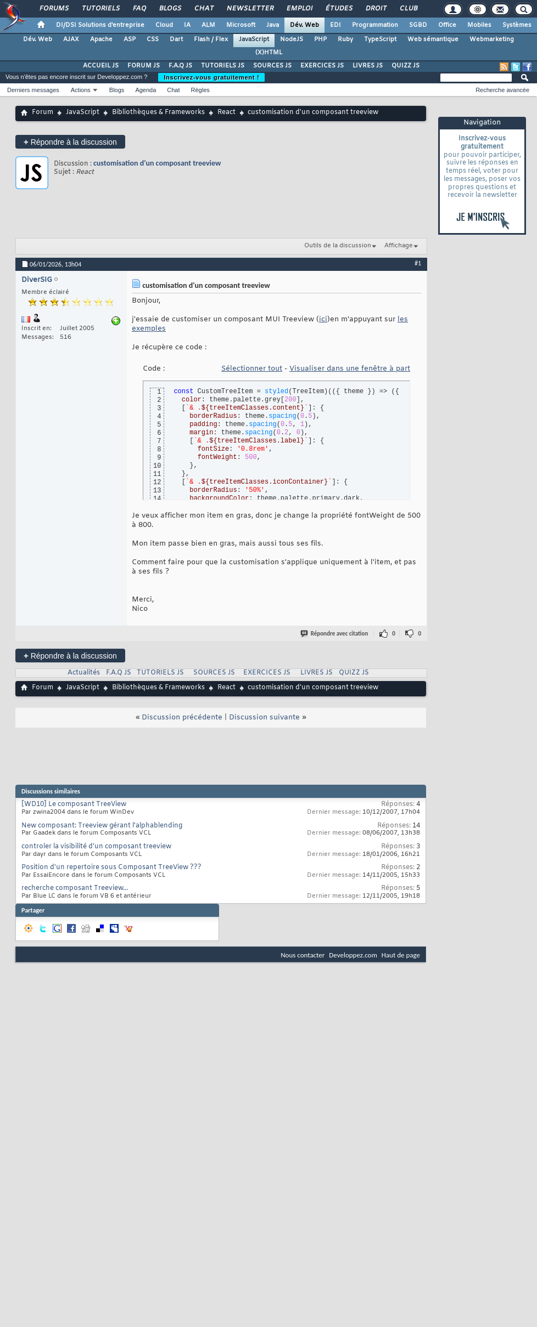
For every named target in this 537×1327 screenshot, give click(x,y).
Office (447, 25)
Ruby (345, 39)
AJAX (71, 39)
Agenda (145, 90)
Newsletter (249, 8)
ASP (130, 39)
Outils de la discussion (337, 245)
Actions (81, 90)
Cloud (164, 25)
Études (338, 8)
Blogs (170, 8)
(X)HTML (268, 52)
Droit (375, 8)
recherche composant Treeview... (74, 888)
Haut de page (401, 955)
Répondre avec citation (334, 633)
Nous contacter (303, 955)
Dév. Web (304, 25)
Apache (101, 39)
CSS (153, 39)
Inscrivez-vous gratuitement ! (211, 77)
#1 (418, 263)
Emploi (299, 8)
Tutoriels (100, 8)
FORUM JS (143, 66)
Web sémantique (432, 39)
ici (323, 319)
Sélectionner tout (251, 368)
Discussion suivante (264, 717)
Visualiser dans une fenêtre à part (349, 368)
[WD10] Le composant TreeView (73, 804)
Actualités (84, 672)
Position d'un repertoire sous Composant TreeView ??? (111, 867)
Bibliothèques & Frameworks (158, 112)
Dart (176, 39)
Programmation (375, 25)
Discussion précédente (182, 717)
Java (272, 25)
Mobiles (479, 25)
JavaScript (254, 39)
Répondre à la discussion (70, 141)
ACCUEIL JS (101, 66)
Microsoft (240, 25)
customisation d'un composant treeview (157, 163)
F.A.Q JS (180, 66)
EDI (335, 25)
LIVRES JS (368, 66)
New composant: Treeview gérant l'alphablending (101, 825)
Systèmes (517, 25)
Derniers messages (33, 90)
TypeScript (380, 39)
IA (187, 25)
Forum (42, 112)
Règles (200, 90)
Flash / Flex (211, 39)
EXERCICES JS (322, 66)
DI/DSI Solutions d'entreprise (100, 25)
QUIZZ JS (405, 66)
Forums (53, 8)
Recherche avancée (502, 90)
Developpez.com (353, 955)
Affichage (398, 245)
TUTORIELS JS (222, 66)
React (226, 112)
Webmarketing (491, 39)
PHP (320, 39)
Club (408, 8)
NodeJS (291, 39)
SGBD (418, 25)
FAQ (139, 8)
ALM (208, 25)
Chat (203, 8)
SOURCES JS (272, 66)
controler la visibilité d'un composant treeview (96, 846)
